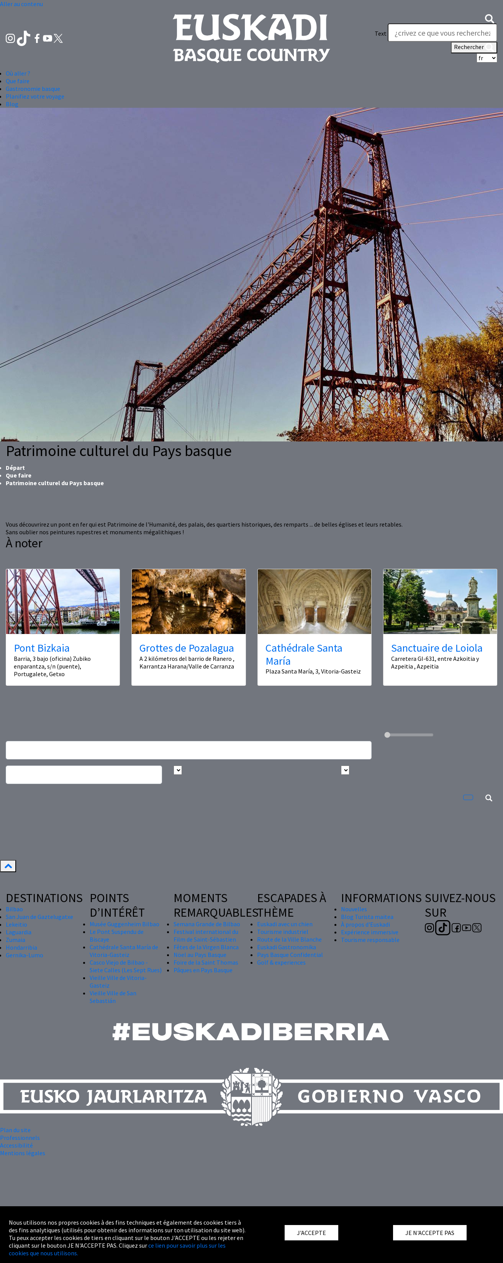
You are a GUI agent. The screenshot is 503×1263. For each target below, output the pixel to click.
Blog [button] (12, 104)
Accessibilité (16, 1145)
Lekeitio (16, 924)
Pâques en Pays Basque (203, 970)
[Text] (442, 32)
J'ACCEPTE (311, 1233)
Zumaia (15, 940)
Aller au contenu (21, 4)
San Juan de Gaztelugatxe (39, 916)
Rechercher (474, 47)
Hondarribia (21, 947)
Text (381, 33)
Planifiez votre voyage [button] (35, 96)
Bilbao (14, 909)
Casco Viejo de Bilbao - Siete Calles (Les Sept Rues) (126, 966)
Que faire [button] (17, 81)
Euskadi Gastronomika (286, 947)
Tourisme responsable (370, 940)
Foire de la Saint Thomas (206, 962)
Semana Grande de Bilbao (207, 924)
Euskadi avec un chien (285, 924)
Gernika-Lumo (24, 955)
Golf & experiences (281, 962)
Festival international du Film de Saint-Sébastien (206, 935)
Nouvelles (354, 909)
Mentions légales (22, 1153)
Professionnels (20, 1137)
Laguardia (18, 932)
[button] (489, 18)
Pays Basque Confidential (290, 954)
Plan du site (15, 1130)
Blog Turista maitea (367, 916)
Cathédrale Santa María (303, 654)
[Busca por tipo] (345, 770)
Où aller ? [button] (18, 73)
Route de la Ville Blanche (289, 939)
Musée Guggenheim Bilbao (124, 924)
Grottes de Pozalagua (186, 648)
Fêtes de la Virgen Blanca (206, 947)
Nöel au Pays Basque (200, 954)
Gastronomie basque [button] (33, 88)
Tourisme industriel (282, 931)
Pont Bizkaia (42, 648)
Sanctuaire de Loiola (437, 648)
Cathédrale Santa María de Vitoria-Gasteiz (124, 950)
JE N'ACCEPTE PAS (429, 1233)
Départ (15, 467)
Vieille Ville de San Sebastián (113, 996)
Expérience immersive (369, 932)
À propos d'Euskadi (365, 924)
